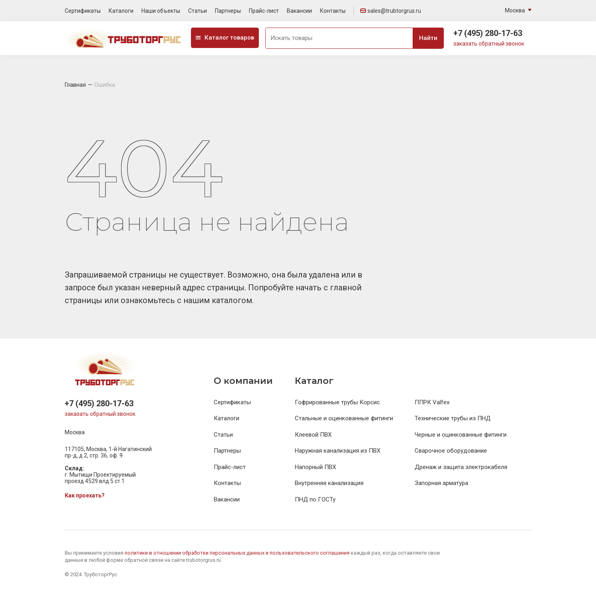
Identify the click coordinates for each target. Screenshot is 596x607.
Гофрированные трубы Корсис (337, 402)
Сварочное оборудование (451, 450)
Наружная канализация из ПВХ (337, 450)
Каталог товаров (225, 37)
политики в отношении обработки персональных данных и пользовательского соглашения (238, 553)
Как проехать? (85, 495)
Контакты (333, 11)
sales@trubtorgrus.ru (390, 11)
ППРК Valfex (432, 402)
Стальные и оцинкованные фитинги (344, 418)
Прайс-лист (264, 11)
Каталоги (121, 11)
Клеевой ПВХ (313, 434)
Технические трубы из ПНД (453, 418)
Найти (428, 38)
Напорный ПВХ (315, 467)
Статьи (197, 11)
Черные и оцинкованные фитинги (461, 434)
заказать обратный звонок (488, 43)
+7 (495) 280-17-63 (487, 33)
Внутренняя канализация (329, 483)
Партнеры (228, 11)
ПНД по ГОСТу (315, 499)
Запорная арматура (441, 483)
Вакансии (299, 11)
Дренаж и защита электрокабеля (461, 467)
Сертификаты (83, 11)
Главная (75, 85)
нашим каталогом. (218, 300)
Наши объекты (160, 11)
